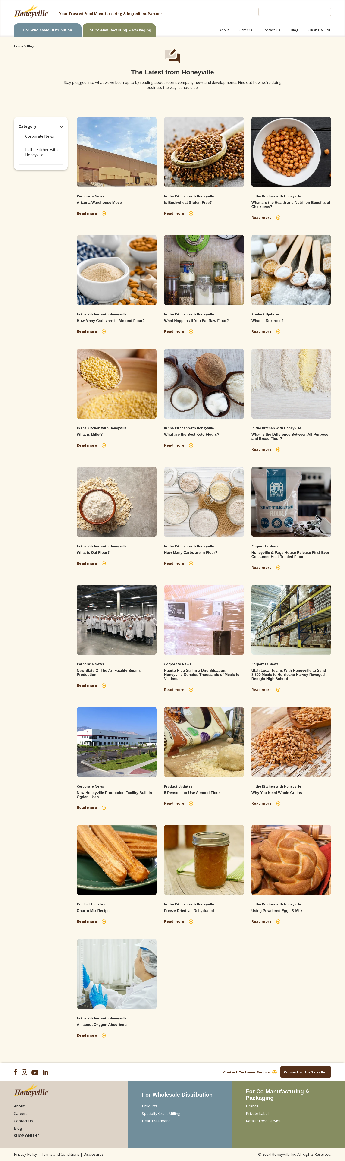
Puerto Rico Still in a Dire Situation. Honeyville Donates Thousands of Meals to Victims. (201, 675)
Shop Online (319, 30)
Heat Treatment (156, 1120)
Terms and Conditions (60, 1154)
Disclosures (93, 1154)
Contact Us (271, 30)
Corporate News (39, 136)
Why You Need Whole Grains (276, 793)
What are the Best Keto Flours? (191, 434)
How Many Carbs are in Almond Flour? (111, 321)
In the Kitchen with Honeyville (41, 152)
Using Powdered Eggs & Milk (276, 911)
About (224, 30)
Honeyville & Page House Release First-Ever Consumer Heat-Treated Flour (290, 555)
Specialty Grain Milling (161, 1113)
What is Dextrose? (267, 321)
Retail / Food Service (263, 1120)
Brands (252, 1106)
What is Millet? (90, 434)
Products (149, 1106)
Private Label (257, 1113)
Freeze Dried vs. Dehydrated (189, 911)
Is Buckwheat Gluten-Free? (188, 203)
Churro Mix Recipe (93, 911)
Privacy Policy (25, 1154)
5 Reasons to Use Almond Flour (192, 793)
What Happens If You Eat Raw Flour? (196, 321)
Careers (245, 30)
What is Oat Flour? (93, 553)
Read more (88, 213)
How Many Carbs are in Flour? (190, 553)
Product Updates (265, 314)
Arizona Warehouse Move (99, 203)
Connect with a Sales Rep (306, 1072)
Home (18, 46)
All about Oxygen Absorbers (102, 1025)
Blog (294, 30)
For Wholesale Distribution (47, 30)
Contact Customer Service (246, 1072)
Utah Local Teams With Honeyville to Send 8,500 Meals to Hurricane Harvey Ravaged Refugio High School (288, 675)
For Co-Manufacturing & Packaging (119, 30)
